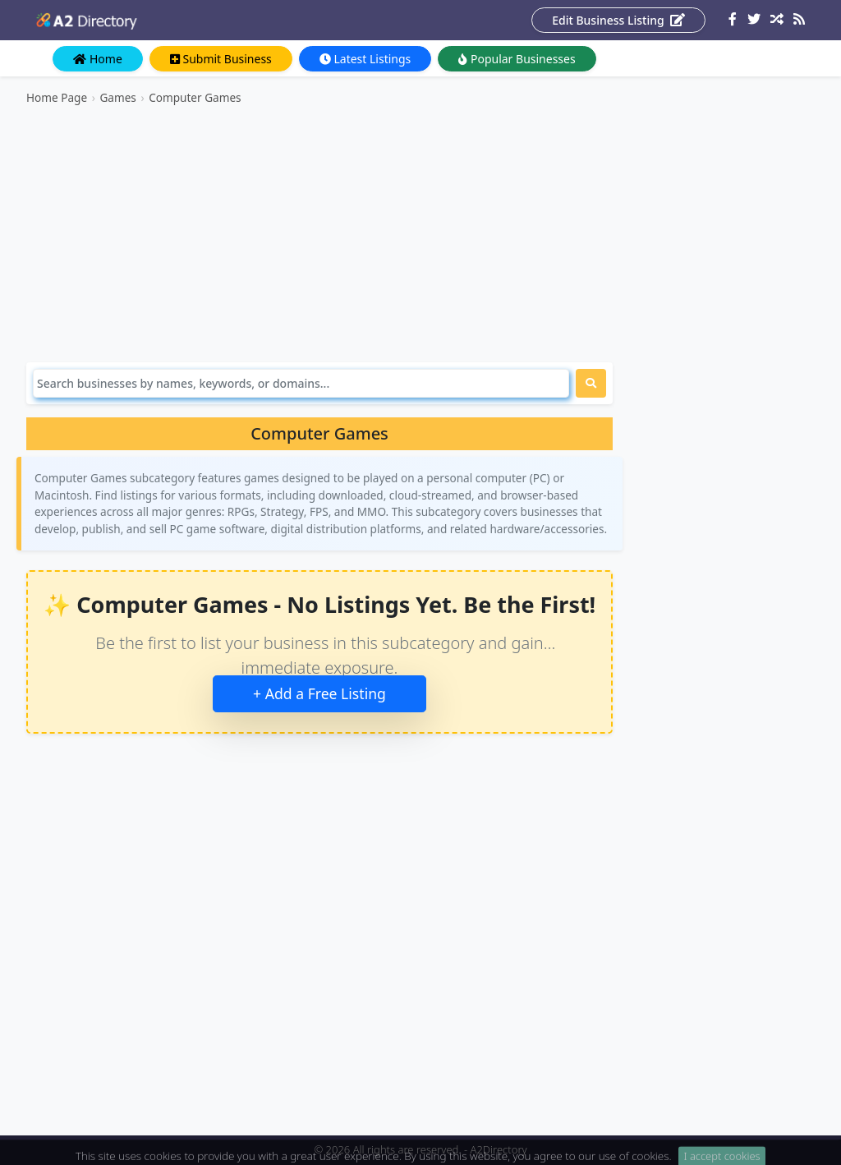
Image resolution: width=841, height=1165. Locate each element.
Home (97, 59)
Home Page (56, 97)
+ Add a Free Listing (319, 693)
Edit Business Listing (618, 20)
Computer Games (195, 97)
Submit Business (221, 59)
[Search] (301, 383)
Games (117, 97)
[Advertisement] (319, 234)
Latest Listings (365, 59)
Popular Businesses (516, 59)
